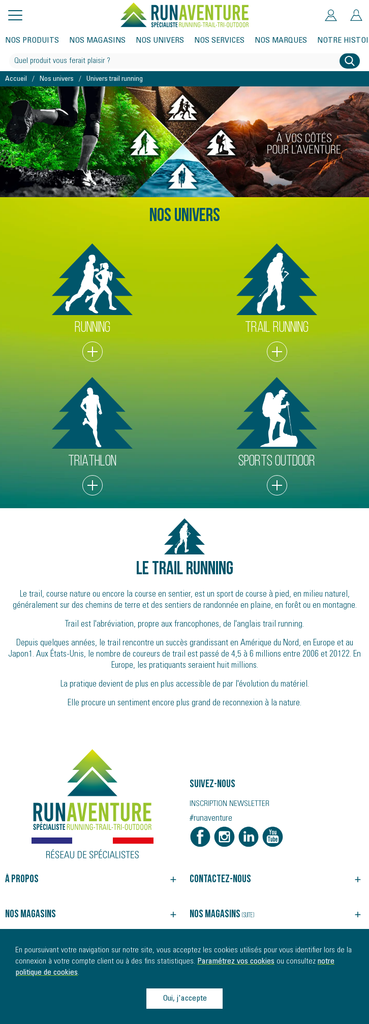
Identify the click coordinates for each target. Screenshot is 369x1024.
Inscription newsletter (229, 804)
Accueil (16, 79)
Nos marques (281, 41)
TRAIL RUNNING (277, 302)
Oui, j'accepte (185, 999)
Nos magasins (97, 41)
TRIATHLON (92, 436)
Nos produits (32, 41)
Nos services (219, 41)
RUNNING (92, 302)
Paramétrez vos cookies (235, 961)
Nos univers (160, 41)
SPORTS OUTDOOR (277, 436)
